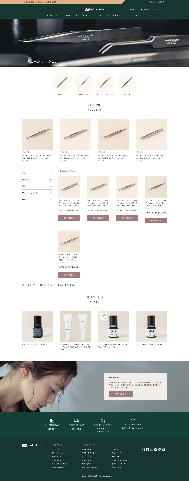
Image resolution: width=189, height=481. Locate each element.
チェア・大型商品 (113, 15)
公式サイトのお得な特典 (40, 2)
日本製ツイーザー (47, 285)
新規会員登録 (86, 449)
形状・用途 (37, 179)
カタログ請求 (86, 460)
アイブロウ (96, 15)
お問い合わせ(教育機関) (90, 467)
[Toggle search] (145, 9)
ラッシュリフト (81, 15)
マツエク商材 (56, 460)
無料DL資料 (116, 457)
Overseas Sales (57, 467)
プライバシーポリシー (59, 453)
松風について (116, 449)
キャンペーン (116, 467)
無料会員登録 (69, 218)
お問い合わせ (86, 464)
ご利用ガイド (116, 453)
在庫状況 (37, 199)
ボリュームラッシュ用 (66, 285)
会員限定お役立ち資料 (119, 460)
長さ (37, 173)
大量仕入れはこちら (157, 2)
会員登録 (71, 210)
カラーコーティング (37, 193)
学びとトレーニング (118, 464)
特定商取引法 (56, 457)
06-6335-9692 (103, 428)
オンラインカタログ (59, 464)
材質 (37, 186)
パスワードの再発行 (89, 453)
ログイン (135, 9)
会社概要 (55, 449)
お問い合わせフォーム (133, 428)
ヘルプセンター (87, 457)
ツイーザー (32, 285)
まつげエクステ (53, 15)
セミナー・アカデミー (133, 15)
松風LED (67, 15)
